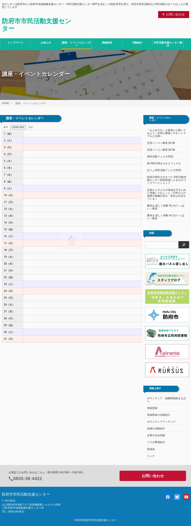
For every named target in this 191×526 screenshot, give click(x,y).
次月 (30, 127)
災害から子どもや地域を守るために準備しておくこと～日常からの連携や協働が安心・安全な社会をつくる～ (165, 194)
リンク (151, 455)
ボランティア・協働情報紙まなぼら (166, 400)
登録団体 (107, 42)
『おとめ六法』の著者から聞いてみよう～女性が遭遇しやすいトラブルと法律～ (165, 133)
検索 (151, 233)
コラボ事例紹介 (156, 442)
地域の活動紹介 (156, 428)
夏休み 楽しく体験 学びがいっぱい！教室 (166, 207)
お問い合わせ (173, 14)
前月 (6, 127)
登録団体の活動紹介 (158, 414)
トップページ (15, 42)
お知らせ (46, 42)
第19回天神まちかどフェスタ (164, 163)
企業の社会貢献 (156, 435)
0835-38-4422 (27, 478)
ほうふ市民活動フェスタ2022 (164, 170)
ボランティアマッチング (161, 421)
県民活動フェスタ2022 (160, 156)
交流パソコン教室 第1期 (161, 142)
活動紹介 (137, 42)
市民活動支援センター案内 (168, 44)
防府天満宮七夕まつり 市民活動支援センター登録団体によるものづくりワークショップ (165, 180)
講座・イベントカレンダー (76, 44)
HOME (5, 103)
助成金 (151, 449)
